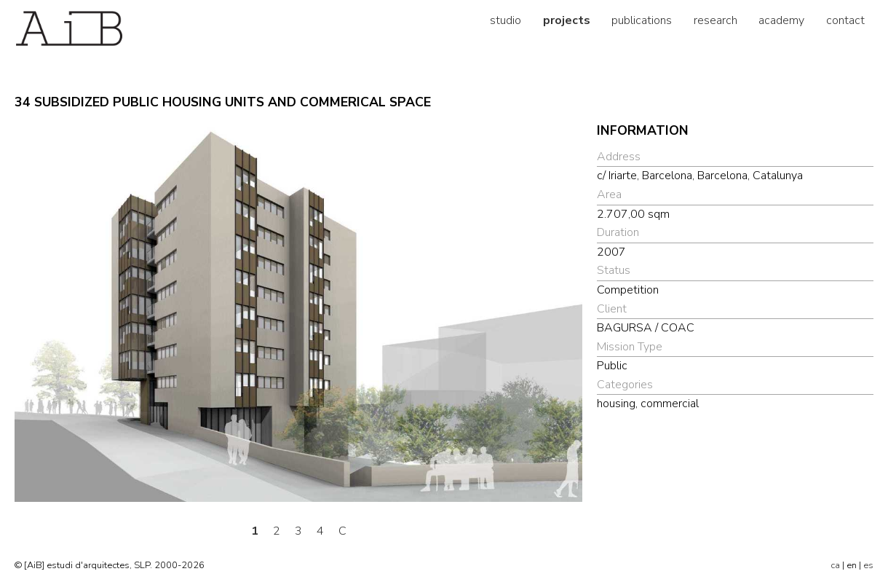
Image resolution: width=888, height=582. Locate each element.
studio (505, 20)
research (715, 20)
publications (641, 20)
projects (566, 20)
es (868, 565)
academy (781, 20)
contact (845, 20)
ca (835, 565)
